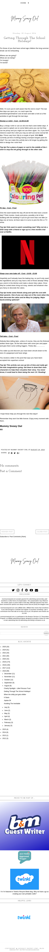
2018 (4, 665)
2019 (4, 662)
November (8, 677)
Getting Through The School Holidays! (17, 691)
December (8, 674)
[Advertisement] (24, 768)
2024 (4, 650)
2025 (4, 647)
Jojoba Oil (7, 700)
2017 (4, 668)
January (7, 725)
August (7, 686)
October (7, 680)
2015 (4, 729)
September (8, 683)
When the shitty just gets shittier (15, 694)
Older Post (42, 532)
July (6, 707)
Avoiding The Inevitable (12, 703)
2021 (4, 656)
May (6, 713)
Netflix (8, 232)
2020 (4, 659)
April (6, 716)
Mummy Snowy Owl (28, 948)
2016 (4, 671)
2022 (4, 653)
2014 (4, 732)
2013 (4, 735)
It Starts (6, 697)
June (6, 710)
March (6, 719)
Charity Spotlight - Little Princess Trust (17, 688)
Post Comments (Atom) (18, 537)
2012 (4, 738)
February (7, 722)
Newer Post (7, 532)
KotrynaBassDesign (29, 950)
